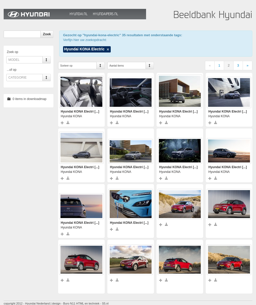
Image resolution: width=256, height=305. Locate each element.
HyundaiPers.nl (105, 14)
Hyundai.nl (78, 14)
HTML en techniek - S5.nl (92, 303)
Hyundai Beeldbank (35, 14)
